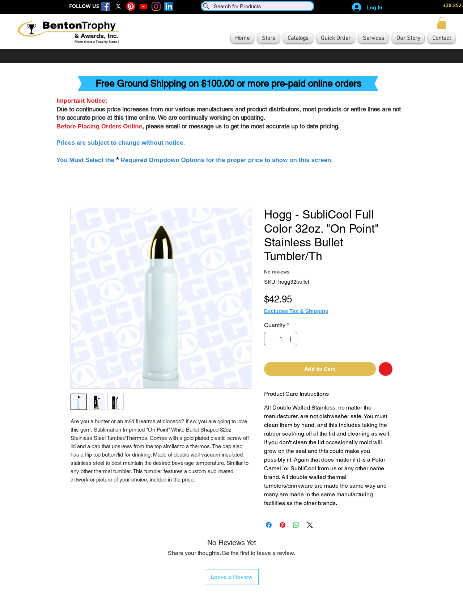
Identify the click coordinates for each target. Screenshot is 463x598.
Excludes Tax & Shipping (296, 311)
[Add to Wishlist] (386, 369)
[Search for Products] (257, 6)
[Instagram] (156, 6)
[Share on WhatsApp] (296, 525)
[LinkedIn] (168, 6)
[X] (118, 6)
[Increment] (291, 339)
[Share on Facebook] (268, 525)
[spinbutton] (280, 339)
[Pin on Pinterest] (282, 525)
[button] (442, 23)
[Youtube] (143, 6)
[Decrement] (270, 339)
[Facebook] (105, 6)
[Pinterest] (130, 6)
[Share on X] (310, 525)
